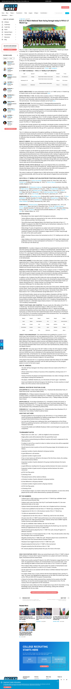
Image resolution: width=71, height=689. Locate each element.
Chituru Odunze (51, 182)
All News (5, 22)
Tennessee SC (10, 70)
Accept (7, 687)
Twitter (47, 68)
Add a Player (44, 666)
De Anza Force (10, 84)
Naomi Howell (10, 61)
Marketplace (4, 15)
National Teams (7, 32)
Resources (6, 37)
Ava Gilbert (9, 115)
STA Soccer (9, 90)
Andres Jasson (23, 206)
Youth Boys (6, 24)
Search (67, 13)
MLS (20, 621)
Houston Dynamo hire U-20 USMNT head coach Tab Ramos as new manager (27, 618)
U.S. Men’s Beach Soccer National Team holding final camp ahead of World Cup (61, 618)
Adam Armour (25, 189)
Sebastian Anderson (36, 187)
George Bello (54, 189)
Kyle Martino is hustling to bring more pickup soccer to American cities (44, 618)
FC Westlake (9, 117)
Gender (5, 58)
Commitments (43, 13)
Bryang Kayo (54, 198)
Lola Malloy (9, 82)
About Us (47, 678)
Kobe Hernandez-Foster (50, 192)
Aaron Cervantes (36, 180)
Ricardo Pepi (52, 208)
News (3, 13)
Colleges (36, 13)
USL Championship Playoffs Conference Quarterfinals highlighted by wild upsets (25, 633)
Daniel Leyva (38, 199)
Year (11, 58)
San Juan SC (9, 97)
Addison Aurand (10, 101)
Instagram (54, 68)
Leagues (30, 13)
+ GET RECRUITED (65, 7)
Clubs (25, 13)
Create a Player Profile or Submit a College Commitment (44, 592)
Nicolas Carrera (37, 190)
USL (20, 636)
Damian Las (22, 182)
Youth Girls (6, 27)
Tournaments (19, 13)
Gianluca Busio (33, 204)
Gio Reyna (31, 209)
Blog (7, 13)
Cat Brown (9, 74)
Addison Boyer (10, 108)
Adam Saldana (23, 201)
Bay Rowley (9, 88)
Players (12, 13)
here (49, 93)
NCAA (4, 29)
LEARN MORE (48, 1)
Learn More (10, 49)
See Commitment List (10, 128)
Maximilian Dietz (36, 196)
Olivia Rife (9, 121)
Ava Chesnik (10, 68)
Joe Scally (35, 193)
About (11, 15)
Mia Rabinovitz (10, 95)
